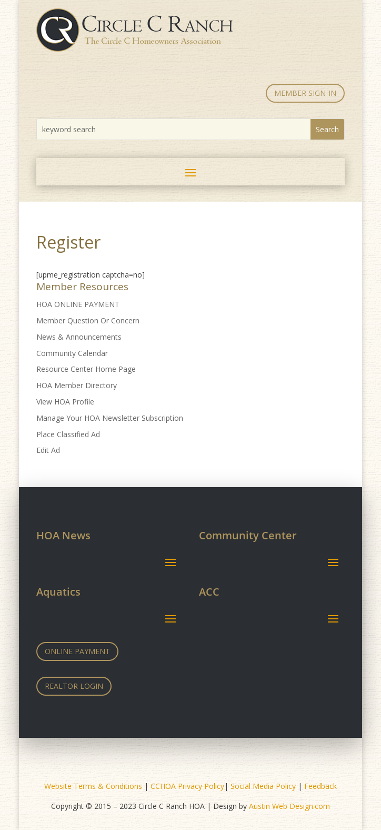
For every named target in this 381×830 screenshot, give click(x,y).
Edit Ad (48, 450)
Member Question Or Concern (87, 320)
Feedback (320, 786)
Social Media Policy (263, 786)
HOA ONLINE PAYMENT (77, 304)
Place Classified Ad (68, 434)
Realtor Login (74, 686)
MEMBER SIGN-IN (305, 93)
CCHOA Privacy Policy (187, 786)
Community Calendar (72, 353)
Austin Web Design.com (289, 806)
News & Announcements (79, 337)
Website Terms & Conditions (93, 786)
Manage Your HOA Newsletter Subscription (109, 418)
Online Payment (77, 651)
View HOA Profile (65, 402)
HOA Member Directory (76, 385)
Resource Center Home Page (86, 369)
